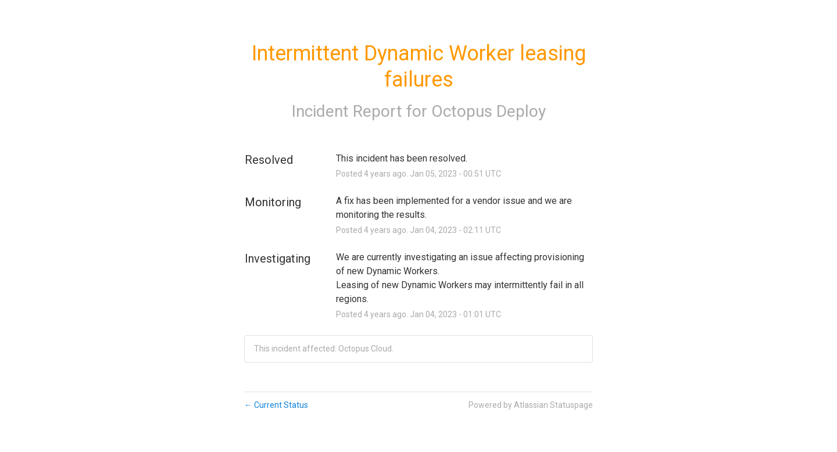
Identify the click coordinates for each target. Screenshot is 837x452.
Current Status (276, 405)
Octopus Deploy (488, 111)
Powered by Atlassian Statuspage (530, 405)
